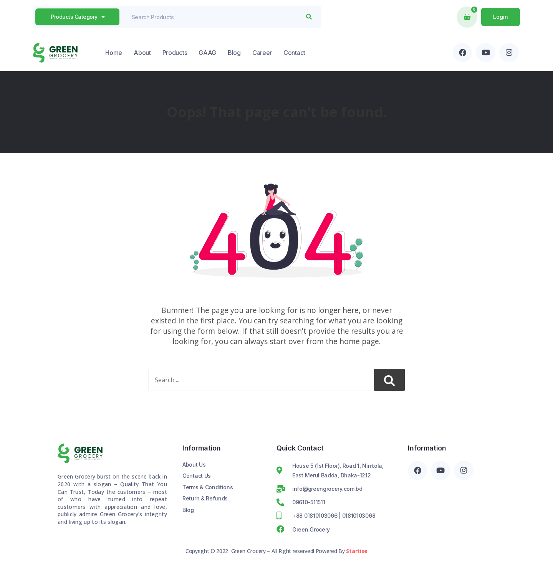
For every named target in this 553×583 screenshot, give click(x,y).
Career (262, 52)
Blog (234, 52)
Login (500, 16)
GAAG (207, 52)
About (142, 52)
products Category (77, 16)
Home (113, 52)
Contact (294, 52)
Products (174, 52)
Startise (357, 551)
